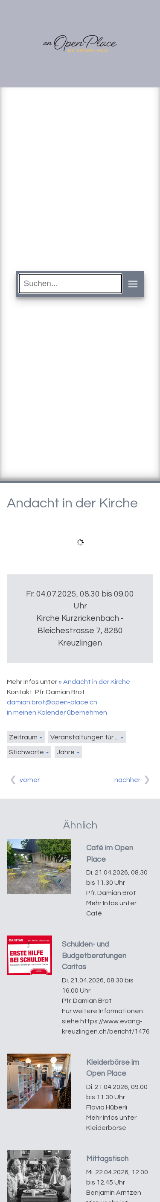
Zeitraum (23, 737)
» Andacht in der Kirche (94, 681)
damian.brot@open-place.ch (52, 702)
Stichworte (26, 752)
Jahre (66, 752)
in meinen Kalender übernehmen (57, 712)
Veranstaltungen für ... (84, 737)
